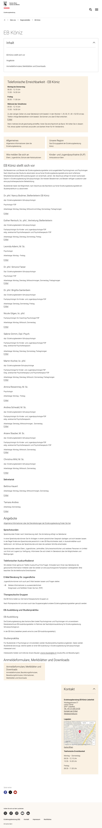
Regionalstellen (25, 20)
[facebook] (5, 793)
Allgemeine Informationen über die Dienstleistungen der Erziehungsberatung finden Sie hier (37, 523)
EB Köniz (37, 20)
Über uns (13, 20)
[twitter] (10, 793)
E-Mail (9, 119)
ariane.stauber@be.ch (48, 653)
